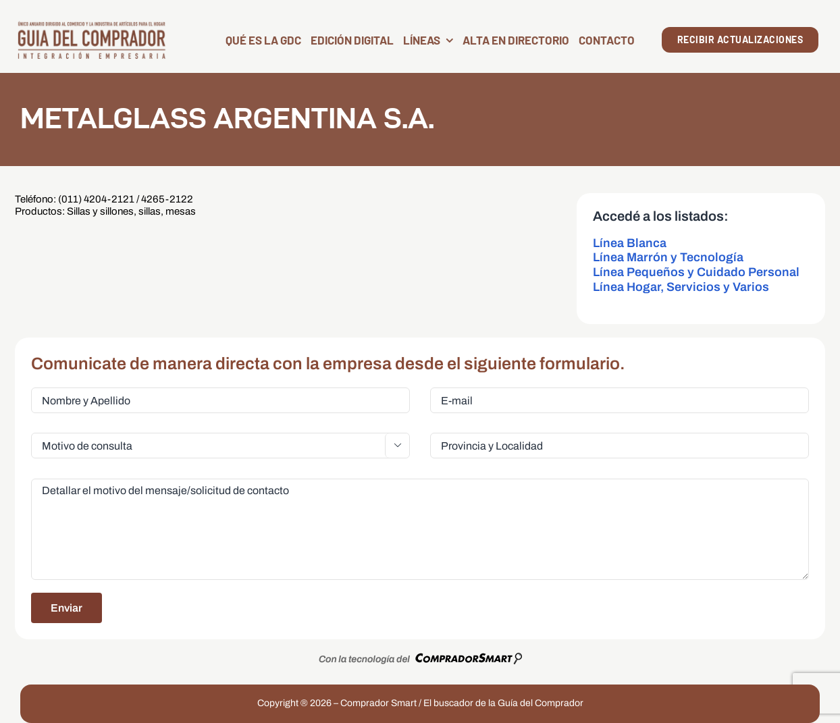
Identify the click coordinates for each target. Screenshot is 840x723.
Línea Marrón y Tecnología (668, 257)
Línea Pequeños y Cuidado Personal (696, 272)
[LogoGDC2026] (91, 25)
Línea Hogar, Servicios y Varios (681, 287)
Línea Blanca (629, 243)
